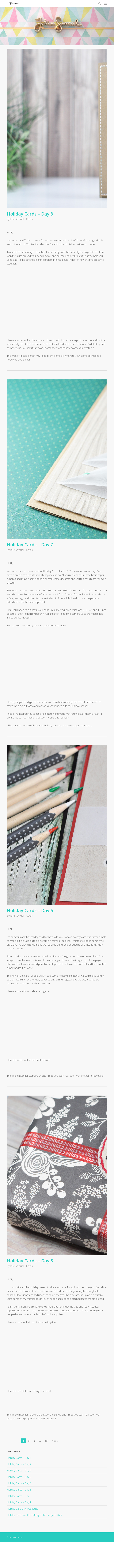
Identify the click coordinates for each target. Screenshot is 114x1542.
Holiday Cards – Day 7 (30, 545)
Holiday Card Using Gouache (22, 1508)
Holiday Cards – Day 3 (19, 1489)
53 (46, 1441)
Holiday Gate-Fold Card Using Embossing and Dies (34, 1515)
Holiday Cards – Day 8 (30, 214)
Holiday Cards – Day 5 (30, 1261)
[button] (105, 3)
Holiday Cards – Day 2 (19, 1496)
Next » (55, 1441)
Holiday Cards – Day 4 (19, 1483)
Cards (29, 219)
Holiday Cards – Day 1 (19, 1502)
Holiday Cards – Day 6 (30, 910)
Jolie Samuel (17, 219)
